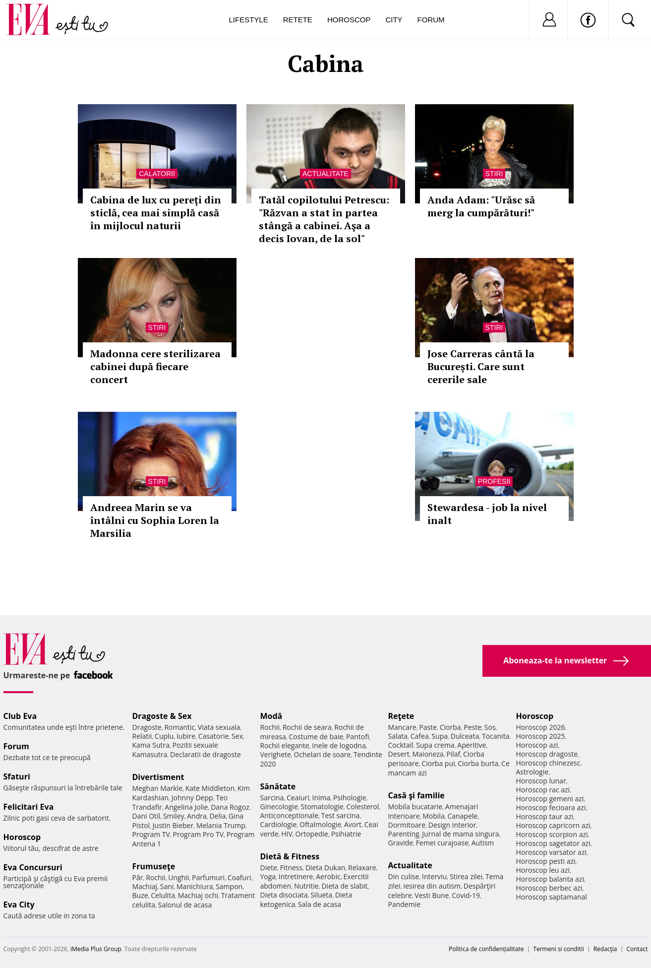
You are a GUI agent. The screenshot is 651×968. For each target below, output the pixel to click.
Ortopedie (312, 834)
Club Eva (20, 715)
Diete (268, 867)
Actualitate (325, 174)
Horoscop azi (537, 745)
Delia (217, 816)
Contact (637, 949)
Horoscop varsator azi (551, 852)
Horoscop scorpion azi (552, 834)
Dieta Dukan (325, 867)
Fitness (291, 867)
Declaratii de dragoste (205, 754)
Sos (490, 727)
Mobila (433, 816)
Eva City (19, 904)
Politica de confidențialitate (486, 949)
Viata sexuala (219, 727)
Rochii (155, 877)
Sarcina (272, 797)
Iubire (186, 736)
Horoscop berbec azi (549, 888)
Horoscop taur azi (544, 816)
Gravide (401, 842)
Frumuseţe (154, 866)
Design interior (452, 825)
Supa (439, 736)
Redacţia (605, 949)
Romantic (179, 727)
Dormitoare (407, 825)
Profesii (494, 481)
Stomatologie (321, 806)
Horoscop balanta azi (550, 879)
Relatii (142, 736)
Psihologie (349, 797)
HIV (287, 834)
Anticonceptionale (289, 815)
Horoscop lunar (541, 780)
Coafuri (239, 877)
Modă (271, 715)
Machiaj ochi (198, 895)
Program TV (151, 834)
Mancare (402, 727)
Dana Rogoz (230, 807)
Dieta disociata (284, 895)
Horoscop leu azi (543, 870)
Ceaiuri (298, 797)
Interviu (434, 876)
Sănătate (278, 786)
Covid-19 (466, 895)
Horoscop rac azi (543, 789)
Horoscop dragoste (547, 754)
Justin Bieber (173, 825)
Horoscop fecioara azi (551, 807)
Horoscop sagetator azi (553, 843)
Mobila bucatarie (415, 806)
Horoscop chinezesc (548, 763)
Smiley (173, 816)
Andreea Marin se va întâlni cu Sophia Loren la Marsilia (154, 520)
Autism (483, 842)
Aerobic (328, 876)
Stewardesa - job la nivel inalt (487, 514)
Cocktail (401, 745)
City (393, 19)
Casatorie (213, 736)
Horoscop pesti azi (546, 861)
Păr (137, 877)
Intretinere (296, 876)
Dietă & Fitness (290, 856)
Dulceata (465, 736)
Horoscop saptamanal (551, 897)
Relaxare (362, 867)
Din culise (403, 876)
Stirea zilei (466, 876)
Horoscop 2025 (540, 736)
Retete (297, 19)
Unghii (178, 877)
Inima (321, 797)
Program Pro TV (198, 834)
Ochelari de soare (322, 754)
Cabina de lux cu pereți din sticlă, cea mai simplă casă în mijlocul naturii (155, 212)
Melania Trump (220, 825)
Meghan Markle (157, 788)
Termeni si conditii (558, 949)
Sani (167, 886)
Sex (237, 736)
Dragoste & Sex (162, 715)
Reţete (401, 715)
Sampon (229, 886)
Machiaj (145, 886)
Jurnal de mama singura (460, 834)
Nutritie (306, 886)
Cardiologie (278, 824)
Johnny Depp (192, 797)
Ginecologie (279, 806)
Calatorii (157, 174)
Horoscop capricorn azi (553, 825)
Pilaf (453, 754)
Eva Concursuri (32, 867)
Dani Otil (146, 816)
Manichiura (195, 886)
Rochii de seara (307, 727)
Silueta (321, 895)
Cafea (420, 736)
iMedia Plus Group (95, 949)
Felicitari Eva (28, 806)
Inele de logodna (338, 745)
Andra (197, 816)
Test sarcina (340, 815)
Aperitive (471, 745)
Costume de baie (316, 736)
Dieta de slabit (344, 886)
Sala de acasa (319, 904)
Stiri (494, 174)
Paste (428, 727)
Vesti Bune (431, 895)
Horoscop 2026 (540, 727)
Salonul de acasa (185, 904)
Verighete (275, 754)
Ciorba (450, 727)
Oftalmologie (320, 824)
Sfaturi (16, 776)
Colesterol (362, 806)
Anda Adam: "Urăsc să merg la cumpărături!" (481, 206)
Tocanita (496, 736)
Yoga (268, 876)
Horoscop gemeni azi (550, 798)
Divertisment (158, 777)
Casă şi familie (416, 795)
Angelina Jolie (186, 807)
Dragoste (147, 727)
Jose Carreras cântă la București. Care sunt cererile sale (480, 366)
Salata (398, 736)
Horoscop (349, 19)
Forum (431, 19)
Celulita (163, 895)
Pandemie (404, 904)
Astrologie (532, 771)
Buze (140, 895)
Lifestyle (248, 19)
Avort (352, 824)
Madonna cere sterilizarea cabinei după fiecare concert (155, 366)
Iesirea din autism (432, 886)
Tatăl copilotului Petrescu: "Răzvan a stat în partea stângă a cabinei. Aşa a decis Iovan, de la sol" (324, 219)
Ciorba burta (478, 763)
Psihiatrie (346, 834)
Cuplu (164, 736)
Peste (472, 727)
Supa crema (435, 745)
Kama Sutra (151, 745)
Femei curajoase (442, 842)
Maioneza (427, 754)
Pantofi (357, 736)
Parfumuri (208, 877)
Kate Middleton (210, 788)
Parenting (403, 834)
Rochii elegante (284, 745)
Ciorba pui (438, 763)
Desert (399, 754)
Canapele (462, 816)
